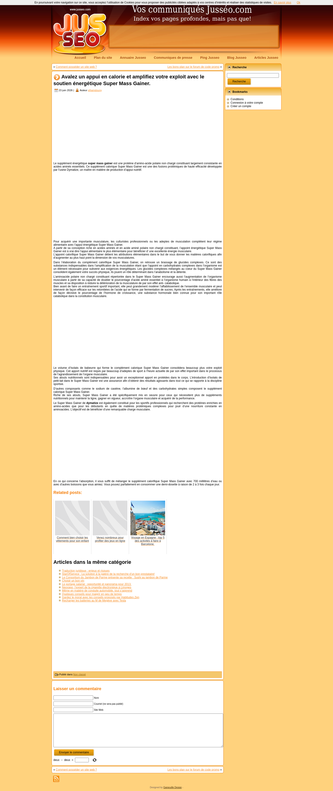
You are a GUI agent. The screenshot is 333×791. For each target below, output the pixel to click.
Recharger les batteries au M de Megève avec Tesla (94, 600)
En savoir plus (282, 2)
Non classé (79, 674)
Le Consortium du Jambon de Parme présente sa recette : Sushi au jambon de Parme (115, 577)
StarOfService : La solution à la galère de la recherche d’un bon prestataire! (108, 574)
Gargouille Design (172, 787)
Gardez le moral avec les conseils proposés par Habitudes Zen (100, 597)
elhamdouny (95, 90)
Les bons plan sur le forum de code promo (193, 66)
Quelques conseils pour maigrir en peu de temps (92, 594)
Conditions (237, 99)
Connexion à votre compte (247, 102)
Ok (298, 2)
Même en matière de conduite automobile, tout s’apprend (97, 590)
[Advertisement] (194, 36)
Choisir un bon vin (73, 580)
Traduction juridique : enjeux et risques (86, 570)
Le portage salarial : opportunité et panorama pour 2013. (96, 584)
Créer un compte (241, 106)
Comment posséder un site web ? (76, 66)
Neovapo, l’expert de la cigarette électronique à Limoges (96, 587)
